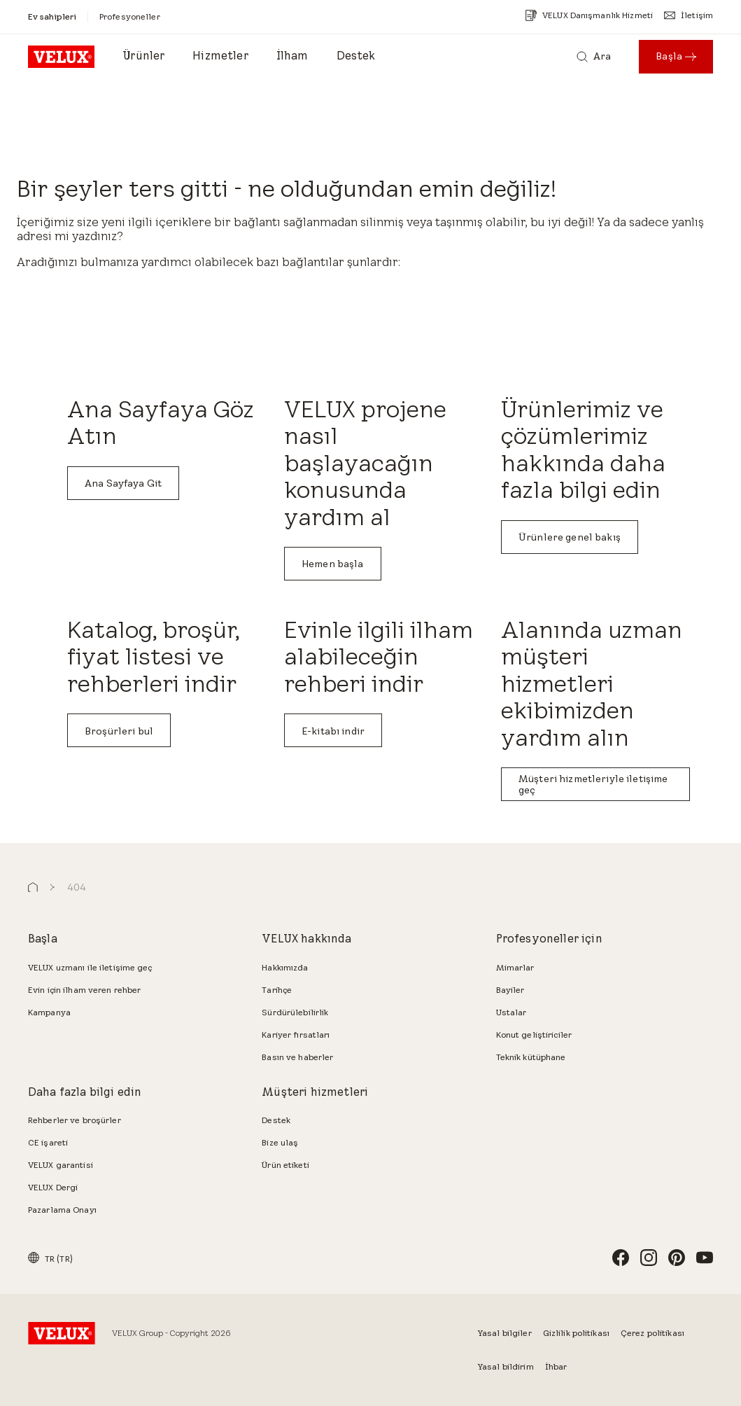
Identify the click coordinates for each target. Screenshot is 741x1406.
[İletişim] (688, 15)
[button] (33, 887)
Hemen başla (333, 563)
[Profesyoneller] (129, 16)
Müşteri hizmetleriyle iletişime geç (593, 784)
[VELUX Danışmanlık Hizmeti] (589, 15)
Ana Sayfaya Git (123, 483)
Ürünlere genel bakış (569, 537)
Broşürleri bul (119, 731)
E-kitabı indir (333, 731)
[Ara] (594, 56)
